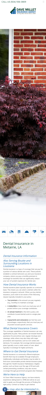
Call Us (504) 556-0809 (14, 1)
